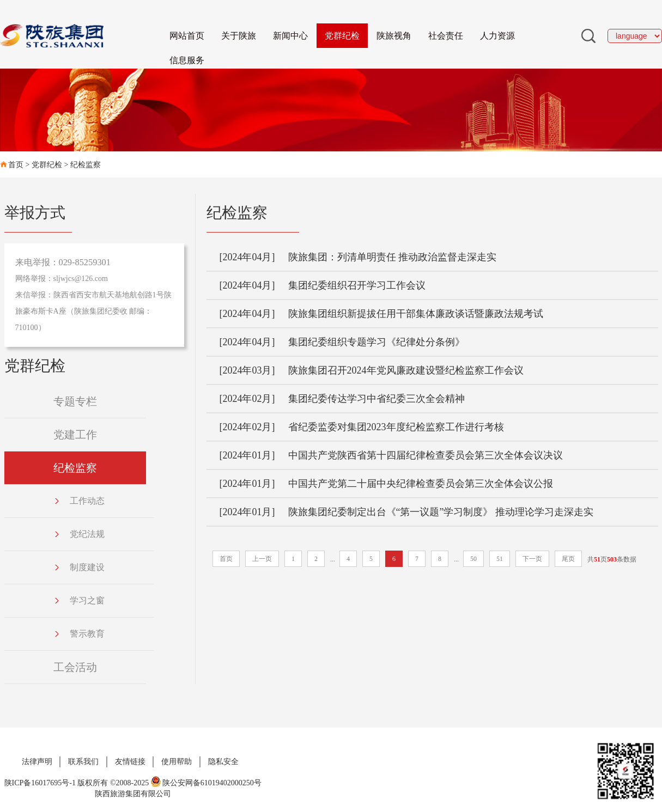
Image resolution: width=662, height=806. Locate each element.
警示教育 (79, 633)
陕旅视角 (393, 35)
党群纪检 (342, 35)
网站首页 (186, 35)
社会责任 (445, 35)
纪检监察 (85, 165)
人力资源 (497, 35)
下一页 (532, 559)
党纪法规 (79, 534)
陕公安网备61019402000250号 (206, 783)
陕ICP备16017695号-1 (40, 783)
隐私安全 (223, 762)
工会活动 (75, 667)
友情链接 (130, 762)
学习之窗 (79, 600)
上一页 (262, 559)
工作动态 (79, 500)
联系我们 (83, 762)
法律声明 (37, 762)
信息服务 (186, 60)
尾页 (568, 559)
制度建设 (79, 567)
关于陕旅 (238, 35)
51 (499, 559)
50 (473, 559)
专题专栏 (75, 401)
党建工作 (75, 435)
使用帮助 (176, 762)
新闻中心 (290, 35)
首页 (15, 165)
